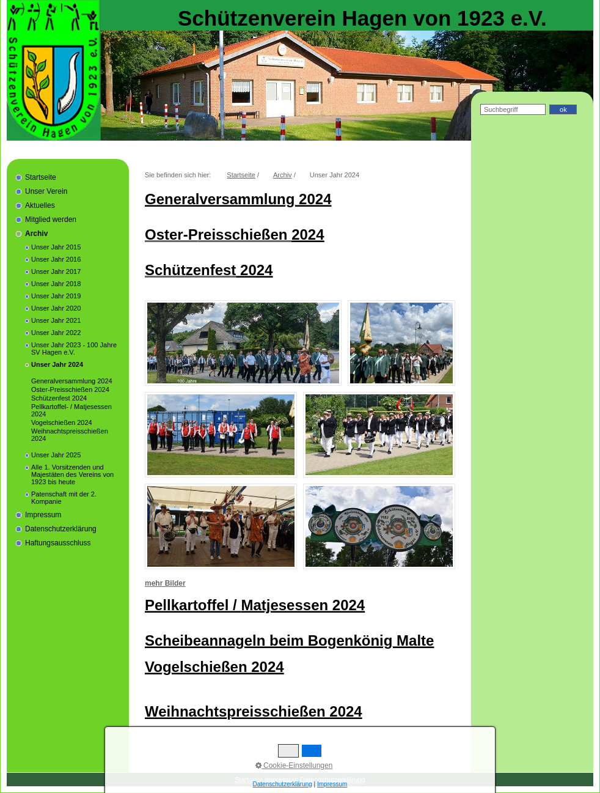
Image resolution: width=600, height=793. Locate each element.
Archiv (36, 233)
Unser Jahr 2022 (56, 332)
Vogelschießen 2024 (61, 422)
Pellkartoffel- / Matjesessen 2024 (71, 410)
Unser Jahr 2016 (56, 259)
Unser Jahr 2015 (56, 247)
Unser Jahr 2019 (56, 296)
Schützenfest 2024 (59, 398)
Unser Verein (46, 191)
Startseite (40, 177)
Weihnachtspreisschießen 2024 (69, 434)
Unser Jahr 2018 (56, 283)
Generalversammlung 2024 (71, 381)
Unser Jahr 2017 (56, 271)
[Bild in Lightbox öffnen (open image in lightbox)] (243, 343)
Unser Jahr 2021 (56, 320)
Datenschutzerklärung (61, 529)
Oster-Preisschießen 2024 (70, 389)
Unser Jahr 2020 (56, 308)
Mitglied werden (50, 219)
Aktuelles (40, 205)
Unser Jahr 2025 (56, 455)
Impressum (43, 515)
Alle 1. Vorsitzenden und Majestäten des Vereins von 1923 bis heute (72, 474)
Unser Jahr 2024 (57, 364)
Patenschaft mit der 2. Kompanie (64, 497)
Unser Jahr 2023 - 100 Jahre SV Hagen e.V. (74, 348)
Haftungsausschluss (57, 543)
